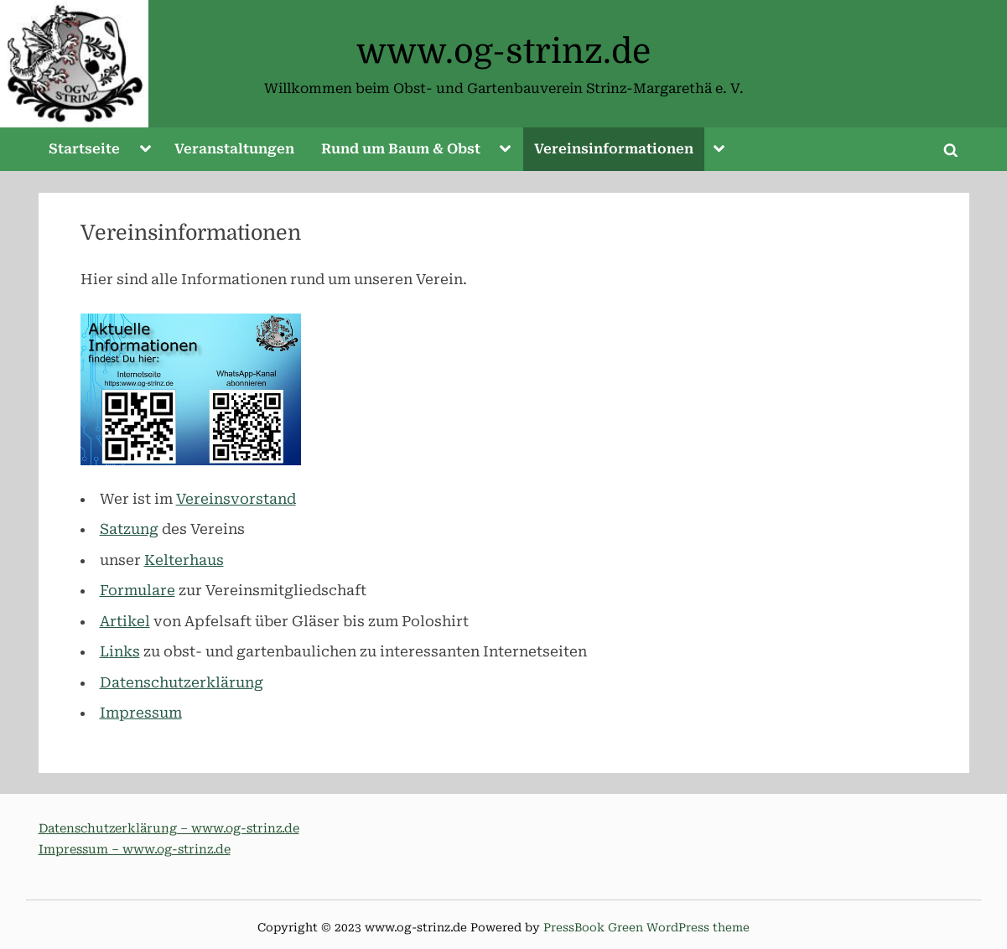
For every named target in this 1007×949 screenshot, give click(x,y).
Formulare (137, 590)
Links (120, 651)
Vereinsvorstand (236, 498)
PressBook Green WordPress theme (646, 927)
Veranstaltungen (234, 149)
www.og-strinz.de (503, 51)
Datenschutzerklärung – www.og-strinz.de (169, 829)
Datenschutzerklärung (181, 682)
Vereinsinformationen (613, 149)
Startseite (84, 149)
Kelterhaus (184, 560)
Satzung (129, 529)
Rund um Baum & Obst (400, 149)
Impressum (141, 712)
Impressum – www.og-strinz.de (135, 850)
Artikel (125, 621)
